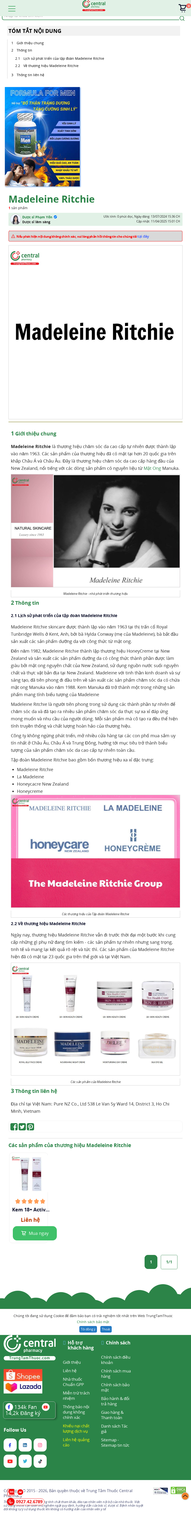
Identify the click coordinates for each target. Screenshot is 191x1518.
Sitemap (109, 1440)
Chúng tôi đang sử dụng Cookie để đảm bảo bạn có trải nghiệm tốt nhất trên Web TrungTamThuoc (93, 1319)
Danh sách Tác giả (114, 1428)
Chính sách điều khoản (115, 1359)
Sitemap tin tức (115, 1445)
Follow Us (15, 1430)
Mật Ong (152, 468)
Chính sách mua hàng (116, 1373)
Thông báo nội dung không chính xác (76, 1412)
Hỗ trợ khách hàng (81, 1345)
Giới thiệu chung (30, 43)
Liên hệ (70, 1370)
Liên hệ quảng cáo (76, 1442)
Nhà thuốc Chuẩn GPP (73, 1381)
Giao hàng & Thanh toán (112, 1414)
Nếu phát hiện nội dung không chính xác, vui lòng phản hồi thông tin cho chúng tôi (82, 236)
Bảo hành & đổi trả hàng (115, 1401)
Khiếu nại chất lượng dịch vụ (76, 1428)
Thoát (106, 1329)
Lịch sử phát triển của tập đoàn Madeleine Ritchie (63, 58)
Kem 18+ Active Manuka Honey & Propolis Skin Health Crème (30, 1210)
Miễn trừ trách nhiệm (76, 1395)
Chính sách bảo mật (93, 1321)
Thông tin (24, 50)
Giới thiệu (72, 1362)
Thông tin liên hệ (30, 75)
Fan (21, 1406)
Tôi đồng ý (88, 1329)
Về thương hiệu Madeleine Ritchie (51, 65)
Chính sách (118, 1343)
